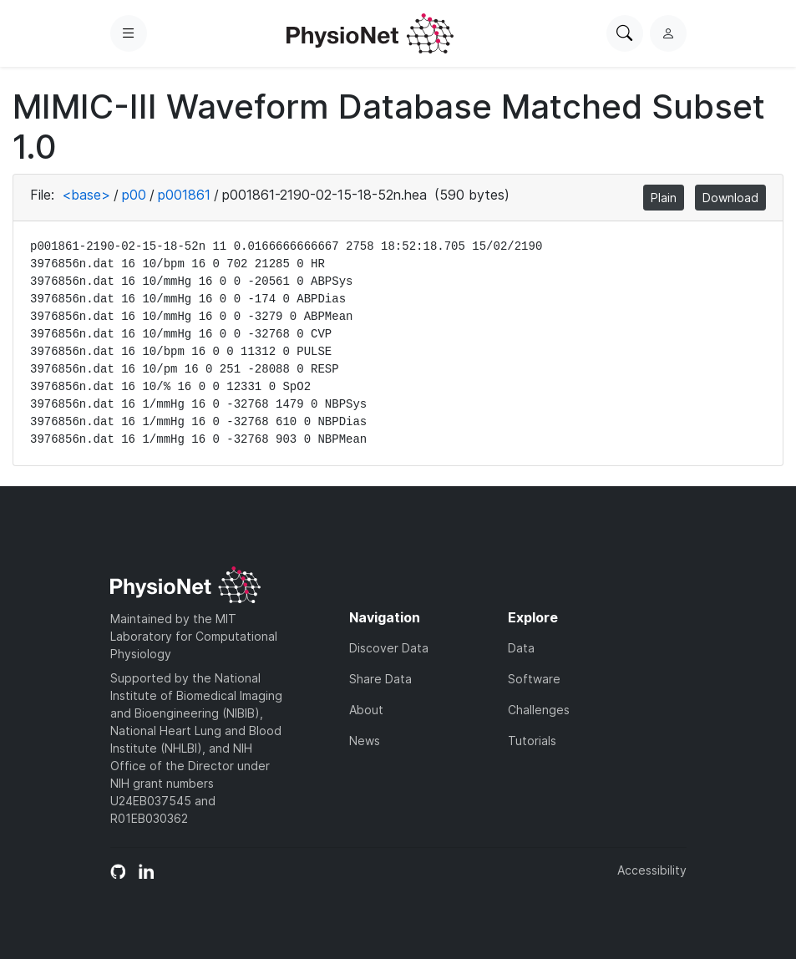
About (366, 710)
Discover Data (388, 648)
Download (730, 197)
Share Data (380, 679)
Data (521, 648)
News (364, 740)
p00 (134, 194)
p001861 (184, 194)
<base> (86, 194)
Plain (664, 197)
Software (534, 679)
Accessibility (652, 870)
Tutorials (532, 740)
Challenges (539, 710)
